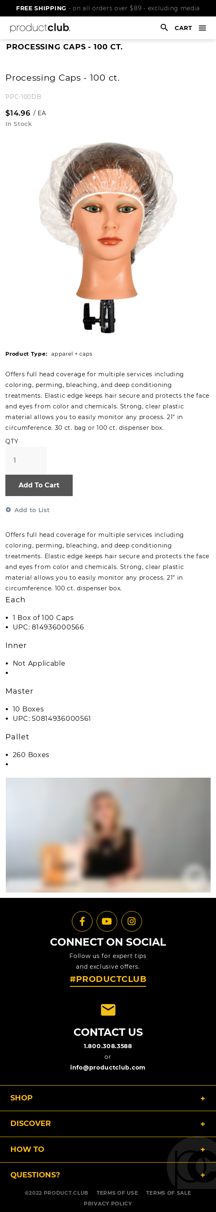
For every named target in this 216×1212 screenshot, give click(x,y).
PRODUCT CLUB (66, 1193)
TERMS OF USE (117, 1193)
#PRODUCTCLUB (108, 979)
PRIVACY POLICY (108, 1203)
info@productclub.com (108, 1067)
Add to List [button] (32, 510)
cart (183, 28)
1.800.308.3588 (108, 1046)
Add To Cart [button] (39, 485)
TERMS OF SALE (168, 1193)
